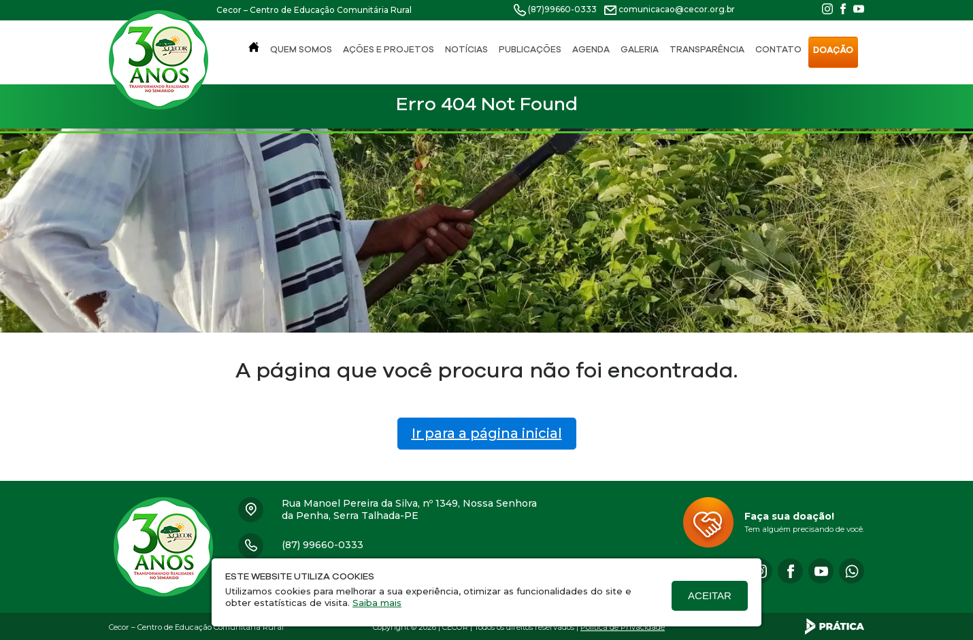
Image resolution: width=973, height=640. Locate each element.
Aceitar (709, 595)
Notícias (466, 50)
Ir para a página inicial (487, 433)
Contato (778, 50)
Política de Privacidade (622, 627)
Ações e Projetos (388, 50)
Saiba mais (376, 602)
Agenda (591, 50)
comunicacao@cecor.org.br (677, 9)
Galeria (640, 50)
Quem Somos (301, 50)
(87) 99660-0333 (322, 545)
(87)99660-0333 (562, 9)
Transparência (707, 50)
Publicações (530, 50)
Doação (833, 50)
